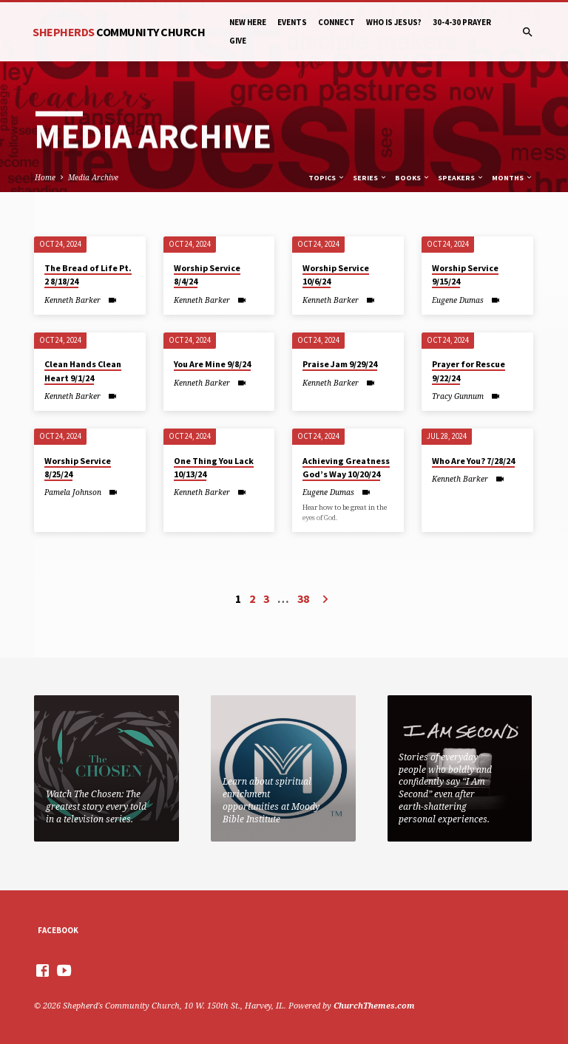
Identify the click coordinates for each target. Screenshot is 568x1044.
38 (303, 598)
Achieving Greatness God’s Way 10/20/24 (346, 467)
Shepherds (119, 31)
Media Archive (93, 177)
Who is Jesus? (394, 22)
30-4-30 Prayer (462, 22)
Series (370, 177)
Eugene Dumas (458, 300)
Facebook (58, 930)
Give (237, 40)
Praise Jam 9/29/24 (339, 363)
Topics (326, 177)
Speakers (461, 177)
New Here (247, 22)
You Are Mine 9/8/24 (212, 363)
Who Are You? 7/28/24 (473, 460)
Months (512, 177)
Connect (336, 22)
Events (292, 22)
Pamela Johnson (72, 492)
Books (412, 177)
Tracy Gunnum (458, 396)
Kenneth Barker (72, 300)
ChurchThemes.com (374, 1005)
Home (45, 177)
